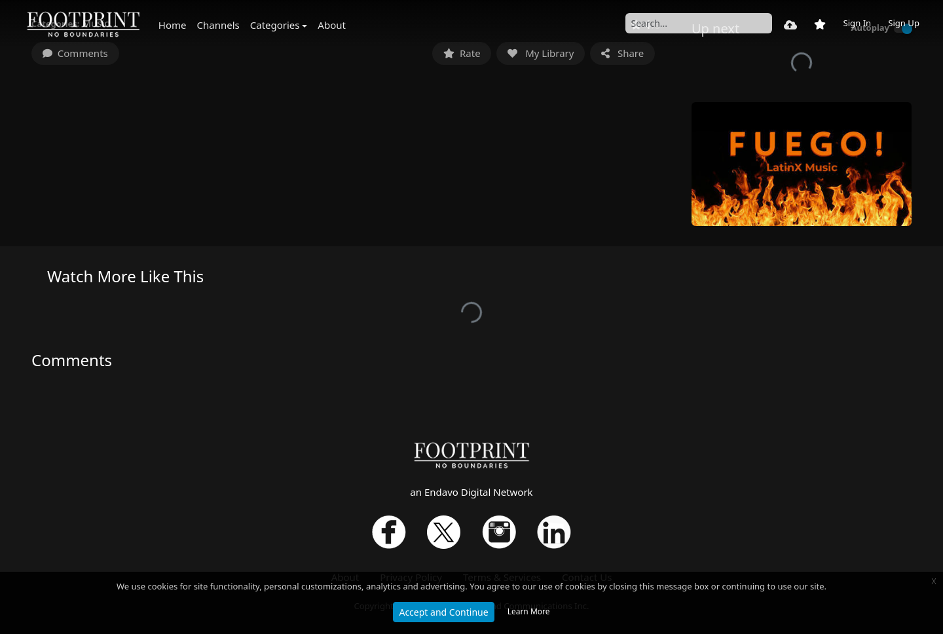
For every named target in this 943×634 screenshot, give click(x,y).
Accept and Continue (443, 612)
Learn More (529, 611)
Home (172, 24)
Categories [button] (275, 24)
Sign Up (903, 23)
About (332, 24)
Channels (218, 24)
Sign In (857, 23)
